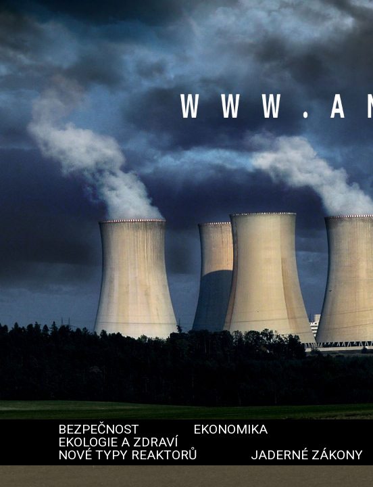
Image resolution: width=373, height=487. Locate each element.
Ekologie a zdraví (118, 442)
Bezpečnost (98, 429)
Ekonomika (230, 429)
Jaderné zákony (307, 455)
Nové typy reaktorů (127, 455)
